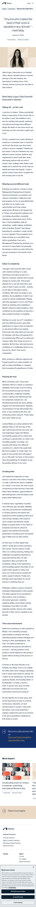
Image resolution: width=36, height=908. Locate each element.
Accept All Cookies (18, 897)
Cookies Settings (18, 902)
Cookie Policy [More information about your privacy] (12, 887)
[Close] (33, 867)
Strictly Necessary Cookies (18, 891)
